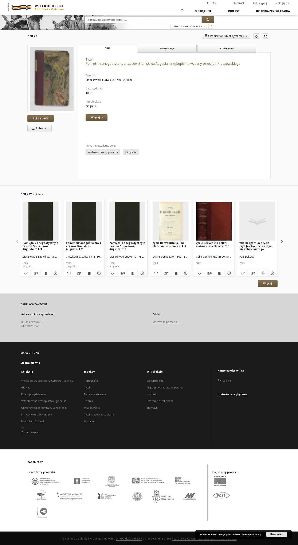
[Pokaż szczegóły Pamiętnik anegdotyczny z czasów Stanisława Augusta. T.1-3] (55, 273)
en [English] (214, 3)
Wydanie (89, 421)
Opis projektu (155, 381)
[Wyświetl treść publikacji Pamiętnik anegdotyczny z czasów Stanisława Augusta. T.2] (89, 273)
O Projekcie (203, 11)
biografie (91, 106)
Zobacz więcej (30, 432)
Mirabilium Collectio (33, 421)
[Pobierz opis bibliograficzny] (35, 273)
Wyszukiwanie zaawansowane (189, 26)
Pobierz (38, 128)
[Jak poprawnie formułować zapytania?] (211, 26)
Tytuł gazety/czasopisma (99, 414)
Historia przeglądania (273, 11)
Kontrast (239, 3)
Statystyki (152, 408)
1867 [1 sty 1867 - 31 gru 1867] (88, 93)
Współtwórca (92, 408)
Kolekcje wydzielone (33, 394)
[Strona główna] (182, 11)
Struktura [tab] (227, 48)
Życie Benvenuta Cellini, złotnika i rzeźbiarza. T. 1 (213, 244)
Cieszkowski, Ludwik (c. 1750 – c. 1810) (109, 80)
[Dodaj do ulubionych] (256, 36)
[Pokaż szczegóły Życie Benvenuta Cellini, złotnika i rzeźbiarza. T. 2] (185, 273)
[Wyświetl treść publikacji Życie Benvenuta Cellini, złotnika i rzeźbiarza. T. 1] (219, 273)
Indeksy (234, 11)
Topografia (91, 381)
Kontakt (151, 394)
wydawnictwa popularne (103, 152)
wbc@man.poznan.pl (165, 322)
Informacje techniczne (160, 401)
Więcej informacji (251, 534)
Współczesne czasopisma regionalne (43, 401)
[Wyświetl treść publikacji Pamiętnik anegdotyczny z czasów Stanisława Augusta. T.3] (132, 273)
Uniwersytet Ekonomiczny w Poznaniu (44, 408)
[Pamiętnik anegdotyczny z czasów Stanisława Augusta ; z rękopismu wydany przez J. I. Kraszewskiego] (52, 79)
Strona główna (30, 363)
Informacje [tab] (167, 48)
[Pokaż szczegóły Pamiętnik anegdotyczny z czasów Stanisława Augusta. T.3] (142, 273)
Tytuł (87, 387)
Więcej (267, 283)
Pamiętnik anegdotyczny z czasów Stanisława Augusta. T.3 (127, 246)
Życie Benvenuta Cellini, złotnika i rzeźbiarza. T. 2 (169, 244)
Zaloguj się (283, 3)
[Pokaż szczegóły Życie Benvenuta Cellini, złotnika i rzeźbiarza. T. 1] (229, 273)
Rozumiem (276, 534)
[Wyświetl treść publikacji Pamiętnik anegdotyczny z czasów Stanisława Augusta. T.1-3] (46, 273)
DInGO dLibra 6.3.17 (129, 538)
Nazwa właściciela (95, 394)
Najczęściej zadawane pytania (165, 387)
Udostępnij (260, 3)
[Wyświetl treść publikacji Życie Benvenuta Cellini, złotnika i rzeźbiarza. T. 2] (176, 273)
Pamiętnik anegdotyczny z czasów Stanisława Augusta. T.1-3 (40, 246)
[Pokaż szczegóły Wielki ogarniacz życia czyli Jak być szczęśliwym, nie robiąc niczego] (272, 273)
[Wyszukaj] (208, 19)
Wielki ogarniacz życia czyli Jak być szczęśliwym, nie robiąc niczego (256, 246)
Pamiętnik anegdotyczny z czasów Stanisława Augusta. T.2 (83, 246)
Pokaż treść (40, 118)
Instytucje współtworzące (36, 414)
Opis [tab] (107, 48)
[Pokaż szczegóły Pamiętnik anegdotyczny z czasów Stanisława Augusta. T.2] (98, 273)
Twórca (88, 401)
